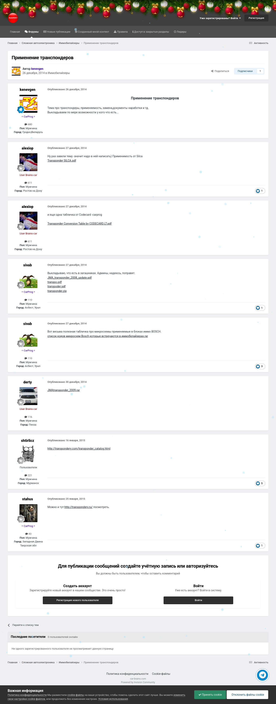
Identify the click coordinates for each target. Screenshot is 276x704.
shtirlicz (27, 440)
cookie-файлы (75, 694)
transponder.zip (57, 291)
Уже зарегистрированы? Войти (220, 18)
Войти (198, 600)
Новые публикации (58, 31)
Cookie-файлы (161, 673)
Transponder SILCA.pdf (62, 160)
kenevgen (27, 89)
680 (28, 124)
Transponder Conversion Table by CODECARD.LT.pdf (80, 223)
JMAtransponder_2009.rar (64, 390)
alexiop (27, 148)
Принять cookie (210, 694)
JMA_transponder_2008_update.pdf (70, 277)
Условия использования (113, 698)
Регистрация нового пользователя (78, 600)
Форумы (33, 34)
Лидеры (181, 31)
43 (28, 533)
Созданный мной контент (93, 31)
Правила (122, 31)
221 (28, 475)
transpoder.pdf (57, 286)
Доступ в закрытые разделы (151, 31)
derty (27, 382)
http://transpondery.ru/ (78, 507)
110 (28, 299)
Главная (15, 31)
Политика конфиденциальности (127, 673)
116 (28, 416)
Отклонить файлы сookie (247, 694)
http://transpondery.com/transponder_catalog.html (79, 448)
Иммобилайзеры (59, 73)
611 (28, 182)
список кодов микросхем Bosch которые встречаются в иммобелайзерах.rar (98, 336)
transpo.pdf (55, 282)
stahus (27, 499)
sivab (27, 265)
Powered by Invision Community (138, 682)
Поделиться (220, 71)
